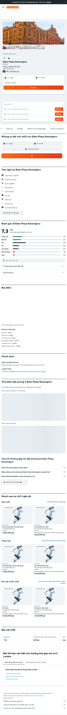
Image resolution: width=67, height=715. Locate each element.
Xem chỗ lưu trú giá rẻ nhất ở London (53, 532)
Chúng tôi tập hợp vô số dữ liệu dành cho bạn (34, 696)
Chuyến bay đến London (13, 665)
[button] (65, 2)
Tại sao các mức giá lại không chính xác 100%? (34, 699)
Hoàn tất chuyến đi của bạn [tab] (14, 653)
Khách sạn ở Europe (24, 709)
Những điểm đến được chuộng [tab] (36, 653)
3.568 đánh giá (14, 63)
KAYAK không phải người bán (34, 692)
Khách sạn (14, 709)
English (48, 2)
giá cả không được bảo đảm (36, 687)
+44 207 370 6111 (8, 60)
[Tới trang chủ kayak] (13, 7)
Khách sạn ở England (54, 709)
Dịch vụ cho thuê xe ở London (14, 667)
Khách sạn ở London (12, 670)
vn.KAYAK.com (5, 709)
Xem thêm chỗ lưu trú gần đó (56, 493)
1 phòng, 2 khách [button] (10, 74)
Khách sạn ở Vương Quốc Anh (39, 709)
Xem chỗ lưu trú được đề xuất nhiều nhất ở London (52, 573)
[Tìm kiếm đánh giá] (35, 251)
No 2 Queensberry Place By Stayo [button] (12, 518)
